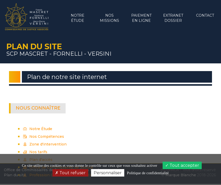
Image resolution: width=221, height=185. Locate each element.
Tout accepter (182, 165)
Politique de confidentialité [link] (148, 173)
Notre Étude (37, 128)
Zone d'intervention (45, 144)
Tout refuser (70, 172)
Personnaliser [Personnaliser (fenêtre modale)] (108, 172)
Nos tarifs (35, 152)
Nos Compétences (43, 136)
